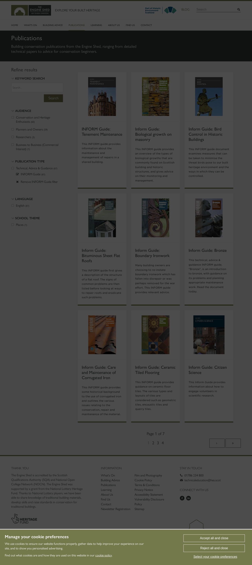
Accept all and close (214, 538)
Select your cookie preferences (215, 556)
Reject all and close (214, 548)
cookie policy (103, 555)
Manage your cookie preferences (37, 536)
